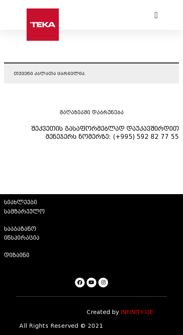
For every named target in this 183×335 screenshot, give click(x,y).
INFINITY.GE (137, 312)
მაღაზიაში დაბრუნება (92, 112)
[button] (156, 15)
